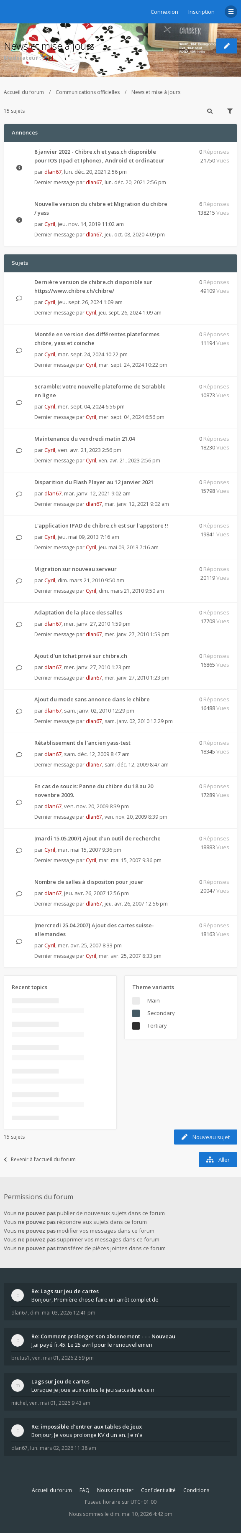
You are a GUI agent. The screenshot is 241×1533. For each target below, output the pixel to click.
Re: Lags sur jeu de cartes (65, 1291)
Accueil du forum (24, 92)
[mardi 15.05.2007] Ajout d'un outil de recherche (97, 838)
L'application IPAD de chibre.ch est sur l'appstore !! (101, 525)
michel (19, 1402)
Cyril (47, 57)
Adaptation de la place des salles (78, 612)
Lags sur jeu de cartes (60, 1381)
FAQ (84, 1490)
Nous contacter (115, 1490)
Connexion (164, 11)
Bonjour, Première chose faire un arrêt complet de (95, 1299)
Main (153, 1000)
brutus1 (20, 1357)
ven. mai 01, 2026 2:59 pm (63, 1357)
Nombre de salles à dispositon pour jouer (89, 882)
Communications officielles (88, 92)
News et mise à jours (49, 46)
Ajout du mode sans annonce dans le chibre (92, 699)
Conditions (196, 1490)
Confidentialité (158, 1490)
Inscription (201, 11)
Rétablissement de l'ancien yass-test (82, 742)
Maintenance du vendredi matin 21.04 (84, 438)
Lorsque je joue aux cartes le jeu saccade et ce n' (93, 1389)
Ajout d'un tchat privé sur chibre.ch (80, 656)
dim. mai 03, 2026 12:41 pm (62, 1312)
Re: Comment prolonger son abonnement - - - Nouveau (103, 1336)
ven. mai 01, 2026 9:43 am (59, 1402)
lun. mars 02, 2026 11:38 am (63, 1448)
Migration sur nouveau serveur (75, 569)
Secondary (161, 1013)
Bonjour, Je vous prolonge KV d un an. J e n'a (87, 1435)
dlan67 (53, 171)
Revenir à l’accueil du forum (40, 1159)
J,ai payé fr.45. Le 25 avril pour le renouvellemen (91, 1344)
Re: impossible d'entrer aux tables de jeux (86, 1426)
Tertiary (157, 1025)
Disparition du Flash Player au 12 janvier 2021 (94, 482)
